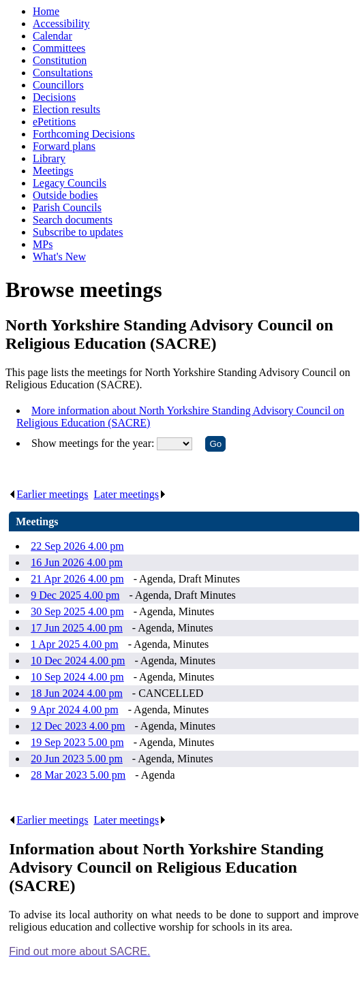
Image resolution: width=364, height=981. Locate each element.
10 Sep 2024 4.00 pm (77, 677)
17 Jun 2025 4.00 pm (77, 628)
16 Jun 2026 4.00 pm (77, 562)
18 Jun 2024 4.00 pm (77, 693)
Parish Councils (67, 207)
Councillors (58, 85)
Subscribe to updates (78, 232)
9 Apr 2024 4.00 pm (74, 709)
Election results (66, 109)
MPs (42, 244)
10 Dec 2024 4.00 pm (78, 660)
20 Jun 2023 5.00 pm (77, 758)
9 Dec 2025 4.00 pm (75, 595)
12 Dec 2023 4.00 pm (78, 726)
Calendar (52, 36)
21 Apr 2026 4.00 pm (77, 579)
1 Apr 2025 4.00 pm (74, 644)
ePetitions (54, 121)
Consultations (63, 72)
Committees (59, 48)
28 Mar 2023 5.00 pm (78, 775)
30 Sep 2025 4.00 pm (77, 611)
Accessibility (61, 23)
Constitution (60, 60)
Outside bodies (65, 195)
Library (49, 158)
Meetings (53, 170)
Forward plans (64, 146)
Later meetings (129, 494)
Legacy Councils (69, 183)
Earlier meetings (48, 494)
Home (46, 11)
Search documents (72, 219)
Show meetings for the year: (94, 443)
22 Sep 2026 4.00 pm (77, 546)
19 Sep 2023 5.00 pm (77, 742)
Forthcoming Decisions (84, 134)
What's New (59, 256)
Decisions (54, 97)
